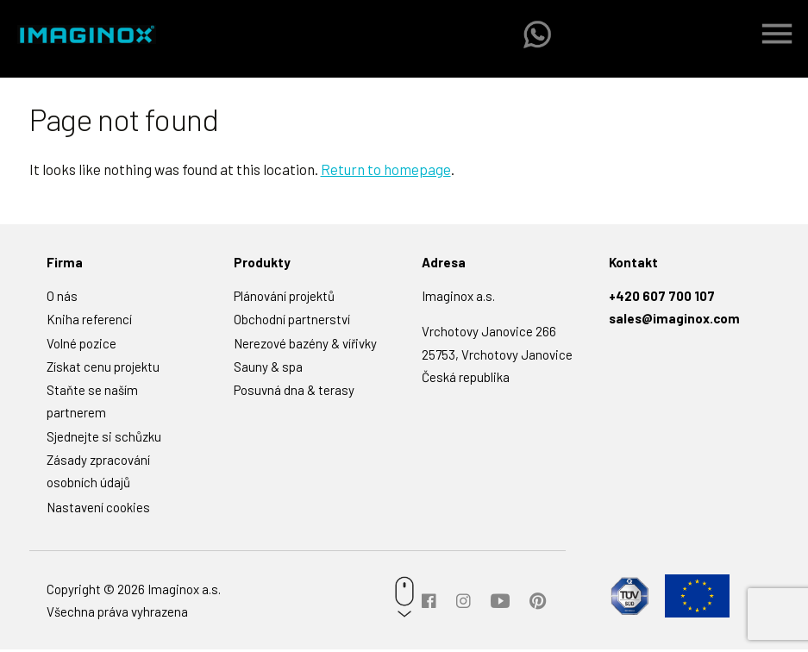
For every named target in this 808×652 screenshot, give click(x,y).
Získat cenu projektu (103, 369)
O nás (62, 299)
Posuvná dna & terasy (294, 393)
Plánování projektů (284, 299)
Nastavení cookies (98, 510)
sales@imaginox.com (674, 321)
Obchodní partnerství (292, 322)
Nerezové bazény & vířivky (305, 346)
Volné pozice (81, 346)
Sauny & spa (268, 369)
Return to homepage (386, 172)
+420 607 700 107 (662, 299)
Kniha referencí (89, 322)
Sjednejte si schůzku (104, 439)
